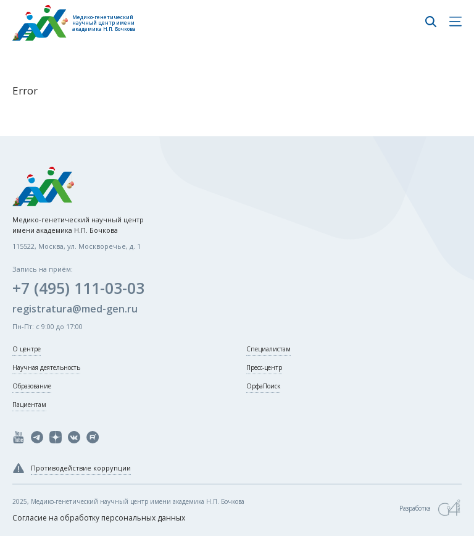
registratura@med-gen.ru (75, 309)
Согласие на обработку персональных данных (98, 518)
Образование (31, 386)
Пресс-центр (264, 367)
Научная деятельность (46, 367)
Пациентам (29, 404)
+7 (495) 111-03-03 (78, 287)
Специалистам (268, 349)
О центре (26, 349)
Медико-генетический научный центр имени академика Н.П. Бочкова (104, 23)
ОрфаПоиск (263, 386)
